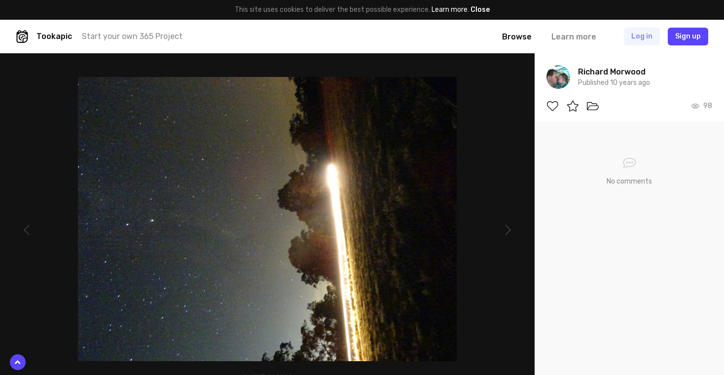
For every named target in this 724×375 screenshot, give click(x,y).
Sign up (688, 36)
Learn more (450, 9)
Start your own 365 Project (132, 36)
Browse (517, 36)
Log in (641, 36)
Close (480, 9)
